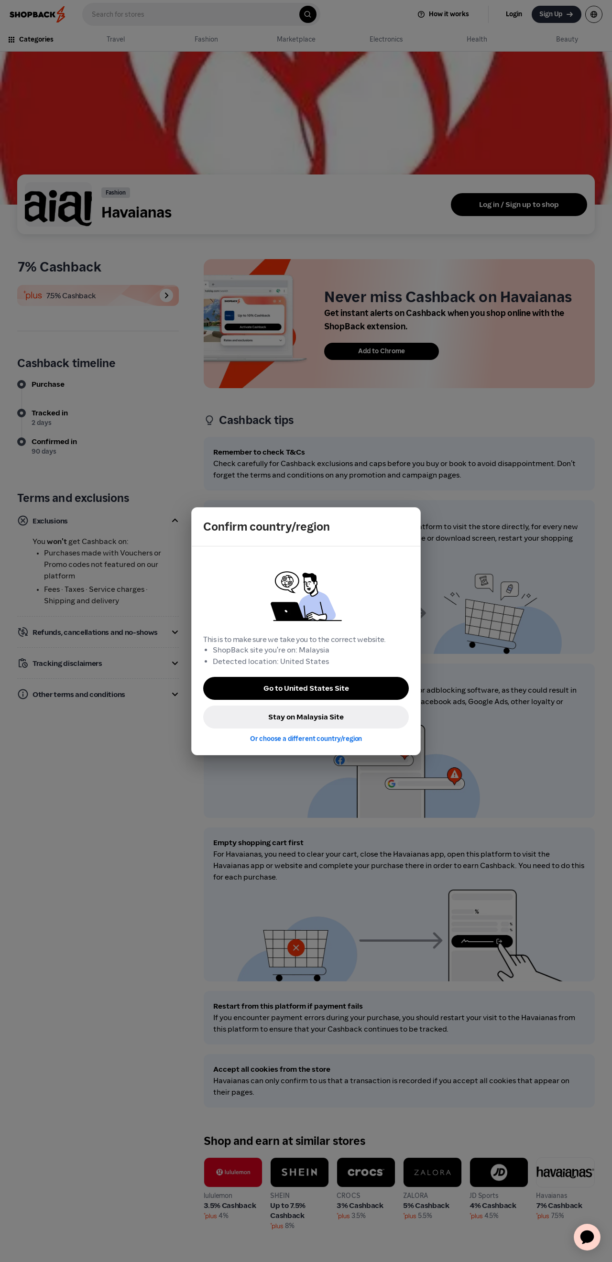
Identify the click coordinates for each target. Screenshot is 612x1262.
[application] (587, 1237)
